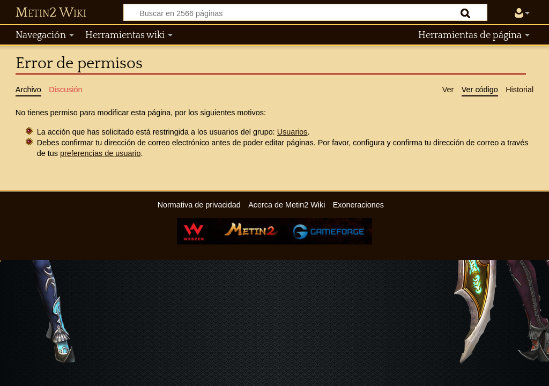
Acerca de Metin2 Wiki (286, 205)
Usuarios (292, 132)
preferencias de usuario (100, 153)
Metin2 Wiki (51, 12)
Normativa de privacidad (199, 205)
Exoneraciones (358, 205)
